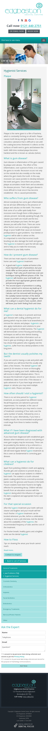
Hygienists (35, 323)
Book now (33, 31)
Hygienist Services (12, 576)
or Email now (17, 31)
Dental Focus (26, 726)
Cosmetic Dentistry (10, 581)
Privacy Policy (19, 657)
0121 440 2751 (30, 26)
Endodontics (7, 603)
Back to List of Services (16, 561)
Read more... (9, 550)
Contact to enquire (13, 554)
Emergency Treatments (11, 609)
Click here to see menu (23, 40)
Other (5, 620)
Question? (23, 648)
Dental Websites (24, 724)
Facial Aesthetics (9, 598)
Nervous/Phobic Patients (12, 615)
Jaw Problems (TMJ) (12, 573)
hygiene (19, 265)
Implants (6, 592)
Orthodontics (8, 587)
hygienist (7, 235)
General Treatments (10, 568)
